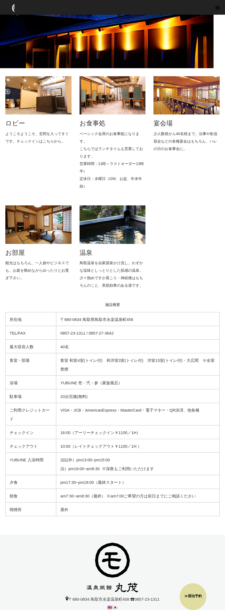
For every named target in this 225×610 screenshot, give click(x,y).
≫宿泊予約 (193, 596)
